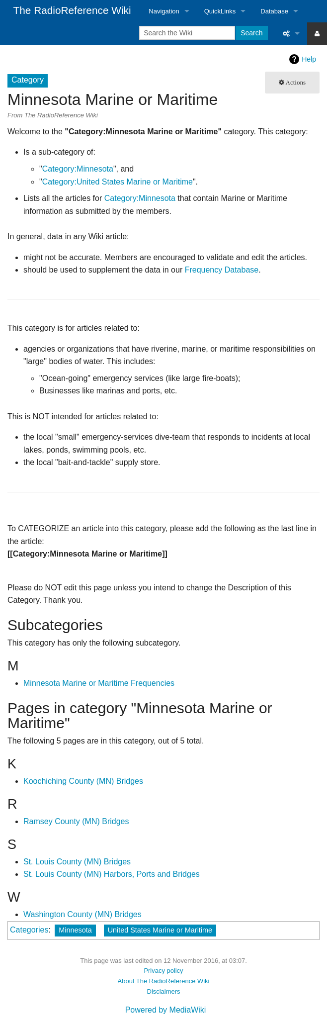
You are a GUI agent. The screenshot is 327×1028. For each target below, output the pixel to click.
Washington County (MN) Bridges (82, 914)
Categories (29, 930)
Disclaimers (163, 991)
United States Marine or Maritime (160, 930)
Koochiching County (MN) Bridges (83, 781)
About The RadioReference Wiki (164, 981)
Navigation (164, 11)
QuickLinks (220, 11)
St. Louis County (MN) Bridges (77, 861)
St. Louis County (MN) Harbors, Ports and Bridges (111, 874)
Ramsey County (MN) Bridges (76, 821)
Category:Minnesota (77, 169)
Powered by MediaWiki (165, 1010)
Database (274, 11)
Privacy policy (163, 970)
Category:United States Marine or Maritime (117, 182)
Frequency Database (222, 270)
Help (309, 59)
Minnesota (75, 930)
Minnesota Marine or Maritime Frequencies (98, 683)
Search (251, 33)
